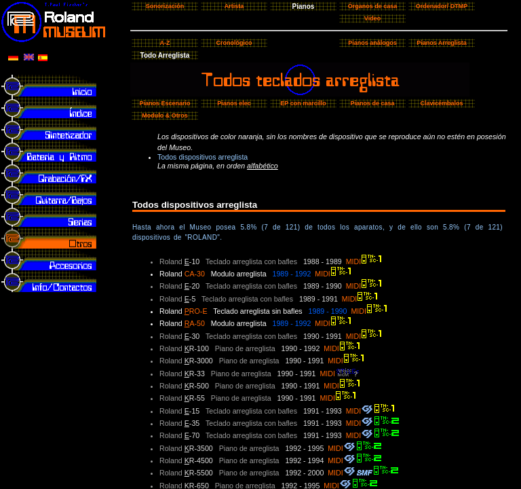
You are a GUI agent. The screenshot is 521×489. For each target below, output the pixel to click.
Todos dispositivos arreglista (202, 157)
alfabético (262, 166)
